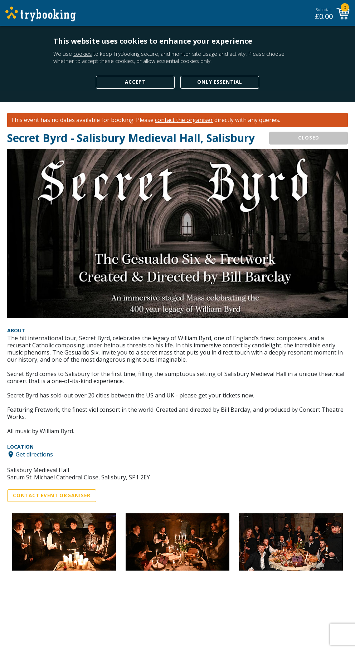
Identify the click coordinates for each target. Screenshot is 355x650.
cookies (82, 53)
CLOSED (308, 138)
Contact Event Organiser (52, 495)
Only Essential (219, 82)
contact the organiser (184, 120)
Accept (135, 82)
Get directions (34, 454)
